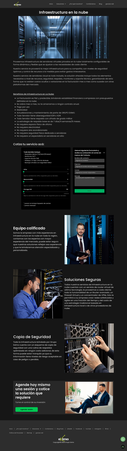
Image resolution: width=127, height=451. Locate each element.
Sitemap (29, 433)
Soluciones (61, 4)
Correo (77, 170)
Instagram (98, 429)
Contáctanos (91, 4)
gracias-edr (110, 4)
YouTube (88, 429)
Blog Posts (60, 429)
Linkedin (69, 429)
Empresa (78, 164)
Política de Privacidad (16, 433)
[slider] (23, 171)
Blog (100, 4)
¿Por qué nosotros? (76, 4)
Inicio (51, 4)
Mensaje (77, 176)
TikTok (106, 429)
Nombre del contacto (82, 158)
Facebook (79, 429)
